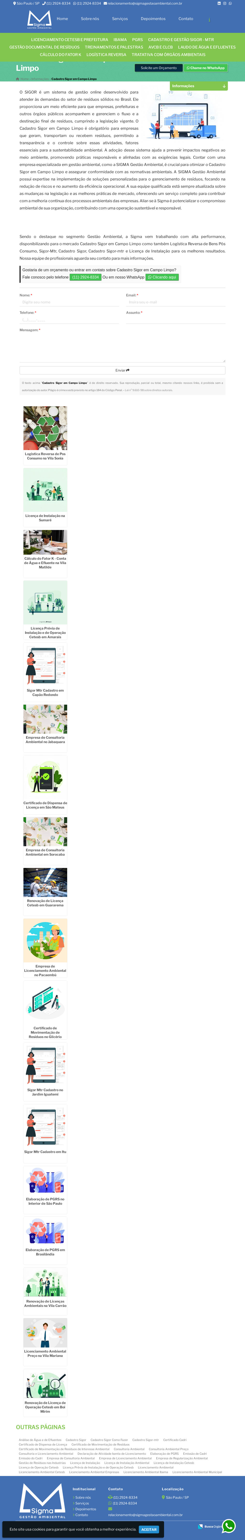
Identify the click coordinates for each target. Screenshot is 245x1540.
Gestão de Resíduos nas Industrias (42, 1463)
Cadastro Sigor (76, 1440)
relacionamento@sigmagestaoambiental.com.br (145, 3)
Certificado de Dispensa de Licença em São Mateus (45, 805)
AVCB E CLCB (160, 47)
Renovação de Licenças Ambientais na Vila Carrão (45, 1303)
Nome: (26, 295)
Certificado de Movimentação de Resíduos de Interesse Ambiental (64, 1449)
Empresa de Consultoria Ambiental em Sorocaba (45, 852)
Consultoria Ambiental (129, 1449)
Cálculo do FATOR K (60, 54)
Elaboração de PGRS (164, 1453)
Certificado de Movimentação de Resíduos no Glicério (45, 1032)
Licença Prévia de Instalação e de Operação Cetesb (98, 1467)
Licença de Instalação (85, 1463)
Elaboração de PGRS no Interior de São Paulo (45, 1201)
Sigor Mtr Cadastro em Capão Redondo (45, 692)
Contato (186, 18)
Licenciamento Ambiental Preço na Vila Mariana (45, 1353)
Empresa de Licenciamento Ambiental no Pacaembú (45, 970)
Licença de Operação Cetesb (38, 1467)
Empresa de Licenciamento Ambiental (125, 1458)
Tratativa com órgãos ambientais (168, 54)
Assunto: (134, 312)
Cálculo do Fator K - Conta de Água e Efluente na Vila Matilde (45, 562)
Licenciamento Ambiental (155, 1467)
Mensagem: (30, 330)
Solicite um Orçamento (159, 68)
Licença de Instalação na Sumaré (45, 518)
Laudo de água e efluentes (207, 47)
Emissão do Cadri (31, 1458)
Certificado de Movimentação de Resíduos (101, 1444)
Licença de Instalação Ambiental (126, 1463)
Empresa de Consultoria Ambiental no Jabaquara (45, 739)
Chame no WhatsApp (206, 68)
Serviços (120, 18)
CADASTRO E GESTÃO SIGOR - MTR (181, 39)
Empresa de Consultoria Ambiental (71, 1458)
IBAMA (120, 39)
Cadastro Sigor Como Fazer (109, 1440)
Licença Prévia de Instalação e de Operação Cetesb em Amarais (45, 632)
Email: (132, 295)
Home (62, 18)
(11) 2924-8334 (58, 3)
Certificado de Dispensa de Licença (43, 1444)
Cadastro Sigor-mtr (145, 1440)
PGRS (137, 39)
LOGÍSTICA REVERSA (106, 54)
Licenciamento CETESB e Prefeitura (69, 39)
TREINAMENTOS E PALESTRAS (114, 47)
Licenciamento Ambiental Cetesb (42, 1472)
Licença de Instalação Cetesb (174, 1463)
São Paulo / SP (28, 3)
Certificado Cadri (175, 1440)
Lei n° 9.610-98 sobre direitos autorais (148, 390)
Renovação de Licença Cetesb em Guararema (45, 903)
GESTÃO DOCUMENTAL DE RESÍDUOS (44, 47)
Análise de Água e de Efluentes (40, 1440)
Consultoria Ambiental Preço (168, 1449)
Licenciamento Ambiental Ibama (145, 1472)
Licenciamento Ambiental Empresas (94, 1472)
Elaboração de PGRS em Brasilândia (45, 1252)
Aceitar (149, 1529)
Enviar (122, 370)
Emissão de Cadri (195, 1453)
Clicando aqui (162, 277)
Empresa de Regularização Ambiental (182, 1458)
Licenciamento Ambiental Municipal (197, 1472)
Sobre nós (90, 18)
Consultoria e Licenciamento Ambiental (46, 1453)
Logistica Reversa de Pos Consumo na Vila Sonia (45, 456)
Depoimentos (153, 18)
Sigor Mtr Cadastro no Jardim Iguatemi (45, 1092)
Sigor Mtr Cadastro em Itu (45, 1152)
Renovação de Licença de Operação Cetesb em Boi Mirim (45, 1407)
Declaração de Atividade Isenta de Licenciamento (112, 1453)
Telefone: (28, 312)
